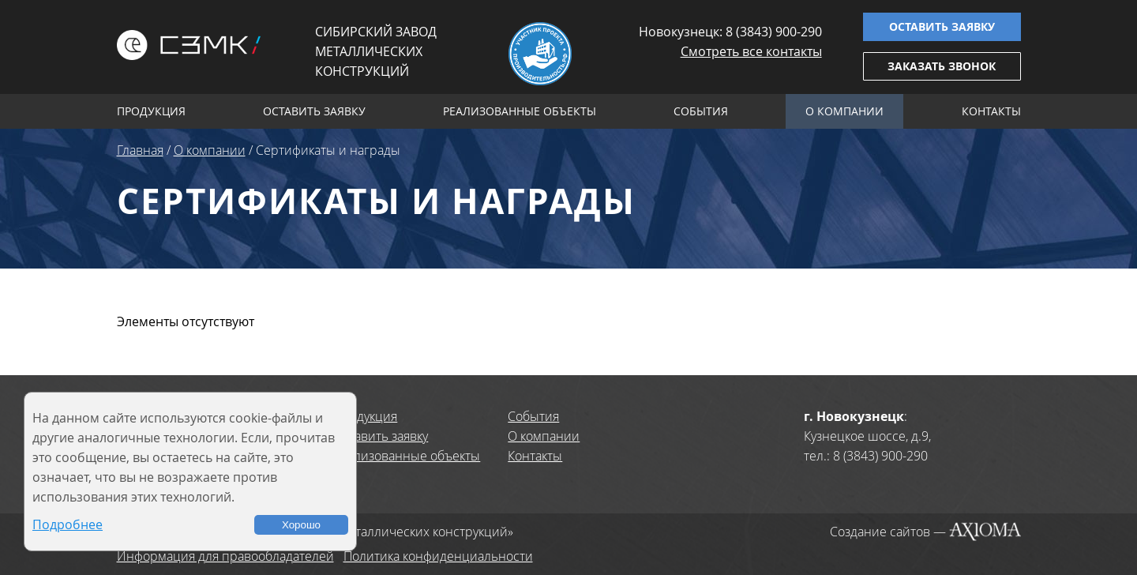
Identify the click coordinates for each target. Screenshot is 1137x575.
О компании (844, 110)
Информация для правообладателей (225, 556)
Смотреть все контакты (751, 51)
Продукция (151, 110)
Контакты (991, 110)
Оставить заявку (942, 26)
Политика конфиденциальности (438, 556)
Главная (140, 150)
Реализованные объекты (519, 110)
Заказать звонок (941, 65)
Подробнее (67, 524)
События (701, 110)
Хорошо (301, 525)
